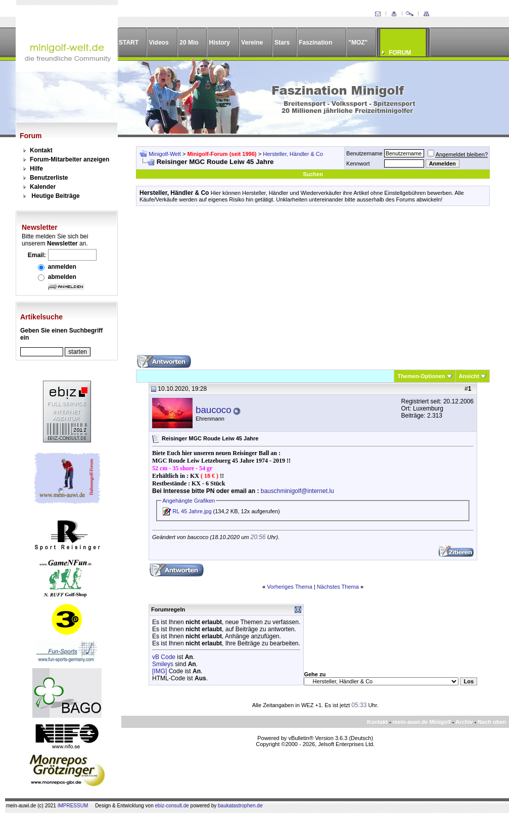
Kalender (43, 186)
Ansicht (469, 376)
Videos (158, 42)
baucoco (214, 409)
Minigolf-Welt (164, 154)
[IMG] (159, 671)
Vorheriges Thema (289, 587)
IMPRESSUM (73, 805)
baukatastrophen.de (240, 805)
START (128, 42)
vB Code (163, 657)
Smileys (162, 664)
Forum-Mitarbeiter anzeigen (69, 159)
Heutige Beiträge (55, 195)
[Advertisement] (313, 284)
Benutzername (364, 153)
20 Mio (188, 42)
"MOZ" (357, 42)
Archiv (464, 722)
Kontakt (41, 150)
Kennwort (357, 163)
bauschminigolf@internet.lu (297, 491)
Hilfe (36, 168)
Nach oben (492, 722)
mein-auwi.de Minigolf (422, 722)
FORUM (400, 52)
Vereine (252, 42)
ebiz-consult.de (172, 805)
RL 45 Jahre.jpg (191, 511)
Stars (282, 42)
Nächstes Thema (338, 587)
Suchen (313, 174)
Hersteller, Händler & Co (293, 154)
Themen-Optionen (421, 376)
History (219, 42)
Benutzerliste (49, 177)
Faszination (315, 42)
